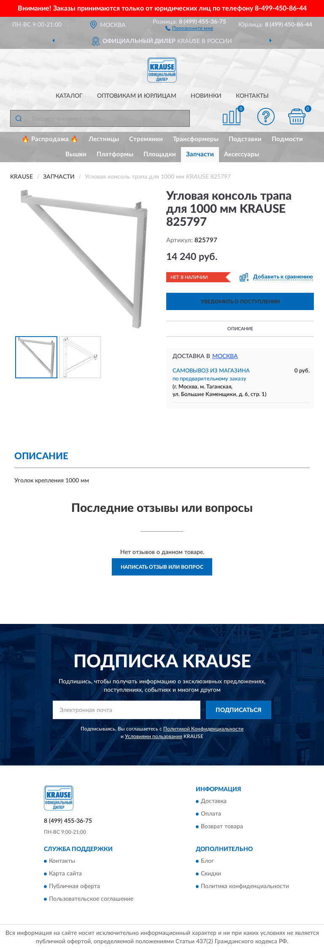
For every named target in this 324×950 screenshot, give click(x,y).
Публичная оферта (74, 887)
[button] (189, 27)
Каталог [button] (69, 96)
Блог (207, 861)
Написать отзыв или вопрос (162, 567)
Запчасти (200, 154)
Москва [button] (225, 356)
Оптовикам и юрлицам (136, 96)
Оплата (211, 814)
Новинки (206, 96)
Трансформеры (196, 139)
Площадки (159, 154)
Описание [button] (240, 328)
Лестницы (104, 139)
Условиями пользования (153, 736)
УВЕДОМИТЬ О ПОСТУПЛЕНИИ (240, 301)
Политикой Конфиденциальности (203, 728)
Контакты (252, 96)
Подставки (245, 139)
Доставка (214, 802)
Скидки (211, 874)
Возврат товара (222, 827)
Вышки (75, 154)
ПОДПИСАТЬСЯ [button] (239, 710)
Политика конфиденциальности (245, 887)
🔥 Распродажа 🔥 (50, 139)
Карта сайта (65, 874)
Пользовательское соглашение (91, 899)
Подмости (287, 139)
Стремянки (146, 139)
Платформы (115, 154)
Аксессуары (241, 154)
